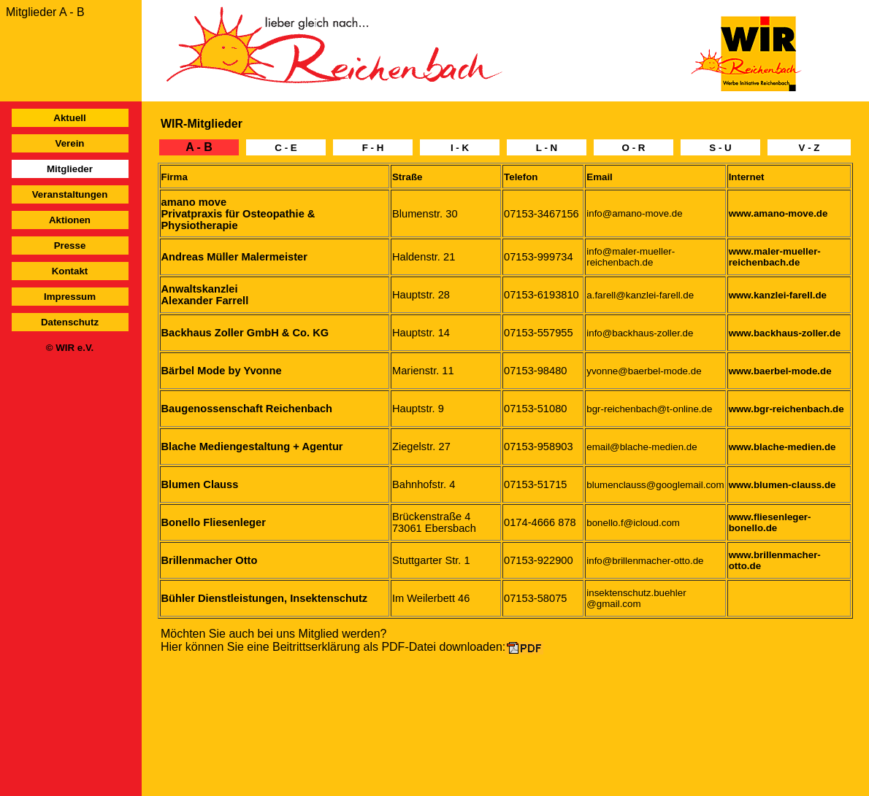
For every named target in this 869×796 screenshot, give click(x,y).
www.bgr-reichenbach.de (786, 408)
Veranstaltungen (70, 194)
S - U (720, 147)
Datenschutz (70, 322)
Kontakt (70, 271)
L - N (546, 147)
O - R (634, 147)
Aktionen (70, 220)
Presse (70, 245)
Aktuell (69, 117)
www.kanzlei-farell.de (778, 295)
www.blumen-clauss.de (782, 484)
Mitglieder (70, 168)
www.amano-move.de (778, 213)
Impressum (70, 296)
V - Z (809, 147)
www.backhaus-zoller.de (785, 333)
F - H (373, 147)
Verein (69, 143)
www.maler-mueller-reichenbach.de (775, 257)
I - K (460, 147)
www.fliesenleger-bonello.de (770, 522)
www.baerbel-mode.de (780, 371)
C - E (285, 147)
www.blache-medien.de (782, 446)
